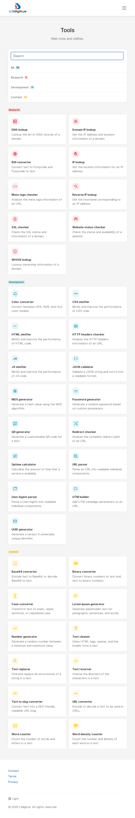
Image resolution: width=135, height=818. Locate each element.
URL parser (79, 464)
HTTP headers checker (88, 334)
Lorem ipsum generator (88, 604)
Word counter (21, 734)
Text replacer (21, 669)
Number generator (24, 636)
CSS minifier (80, 302)
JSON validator (82, 367)
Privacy (13, 782)
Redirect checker (84, 432)
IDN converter (21, 162)
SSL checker (20, 227)
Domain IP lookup (84, 129)
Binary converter (84, 571)
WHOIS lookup (21, 259)
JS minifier (19, 367)
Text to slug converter (27, 701)
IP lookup (78, 162)
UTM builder (80, 497)
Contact (13, 771)
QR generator (21, 432)
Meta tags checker (25, 194)
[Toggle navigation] (124, 8)
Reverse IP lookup (84, 194)
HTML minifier (21, 334)
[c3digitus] (17, 8)
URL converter (82, 701)
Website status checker (88, 227)
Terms (12, 776)
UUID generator (22, 529)
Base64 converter (24, 571)
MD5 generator (22, 399)
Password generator (86, 399)
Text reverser (81, 669)
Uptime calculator (24, 464)
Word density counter (87, 734)
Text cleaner (81, 636)
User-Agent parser (24, 497)
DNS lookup (19, 129)
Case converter (22, 604)
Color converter (23, 302)
